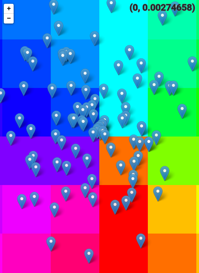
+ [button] (9, 8)
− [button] (9, 18)
